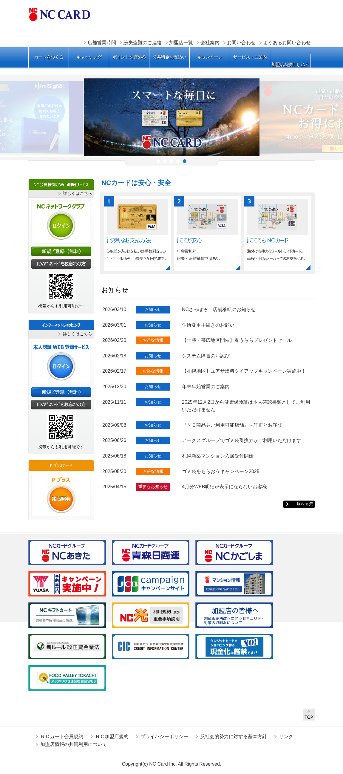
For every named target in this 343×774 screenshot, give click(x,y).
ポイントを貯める (129, 56)
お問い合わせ (241, 42)
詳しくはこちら (77, 193)
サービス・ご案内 (250, 56)
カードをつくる (48, 56)
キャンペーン (209, 56)
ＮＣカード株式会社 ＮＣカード (59, 14)
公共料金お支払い (169, 56)
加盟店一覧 (181, 42)
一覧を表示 (302, 504)
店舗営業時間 (101, 42)
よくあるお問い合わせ (287, 42)
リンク (286, 736)
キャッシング (88, 56)
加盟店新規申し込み (290, 64)
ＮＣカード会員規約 (61, 736)
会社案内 (210, 42)
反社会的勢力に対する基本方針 (233, 736)
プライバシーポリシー (164, 736)
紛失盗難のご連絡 (142, 42)
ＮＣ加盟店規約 (112, 736)
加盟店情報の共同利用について (73, 744)
